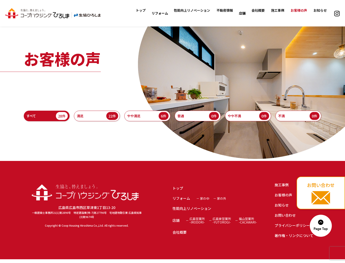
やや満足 (147, 118)
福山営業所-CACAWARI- (248, 224)
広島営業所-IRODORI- (197, 224)
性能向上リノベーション (198, 13)
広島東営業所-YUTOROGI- (222, 224)
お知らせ (320, 13)
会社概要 (261, 13)
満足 (97, 118)
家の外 (221, 202)
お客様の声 (300, 13)
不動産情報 (230, 13)
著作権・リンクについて (294, 239)
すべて (46, 118)
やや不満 (248, 118)
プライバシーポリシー (292, 229)
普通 (197, 118)
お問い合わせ (285, 219)
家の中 (204, 202)
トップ (148, 13)
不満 (298, 118)
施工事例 (280, 13)
